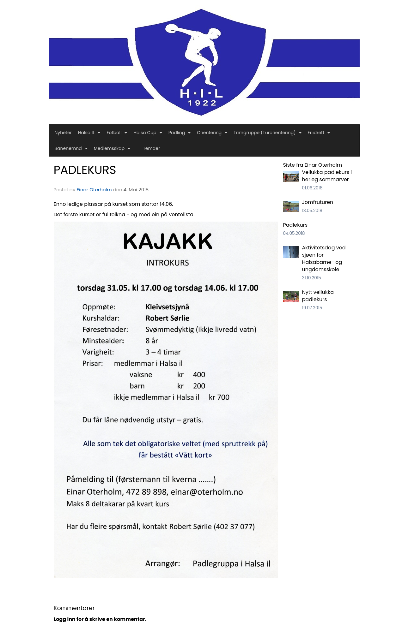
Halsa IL (89, 132)
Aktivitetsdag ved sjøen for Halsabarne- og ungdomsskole (324, 258)
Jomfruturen (317, 202)
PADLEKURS (85, 170)
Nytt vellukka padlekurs (318, 296)
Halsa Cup (147, 132)
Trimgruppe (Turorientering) (267, 132)
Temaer (151, 148)
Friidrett (319, 132)
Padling (179, 132)
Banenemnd (71, 148)
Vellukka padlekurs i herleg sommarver (327, 176)
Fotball (117, 132)
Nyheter (63, 132)
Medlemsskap (112, 148)
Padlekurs (295, 225)
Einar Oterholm (94, 189)
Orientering (212, 132)
